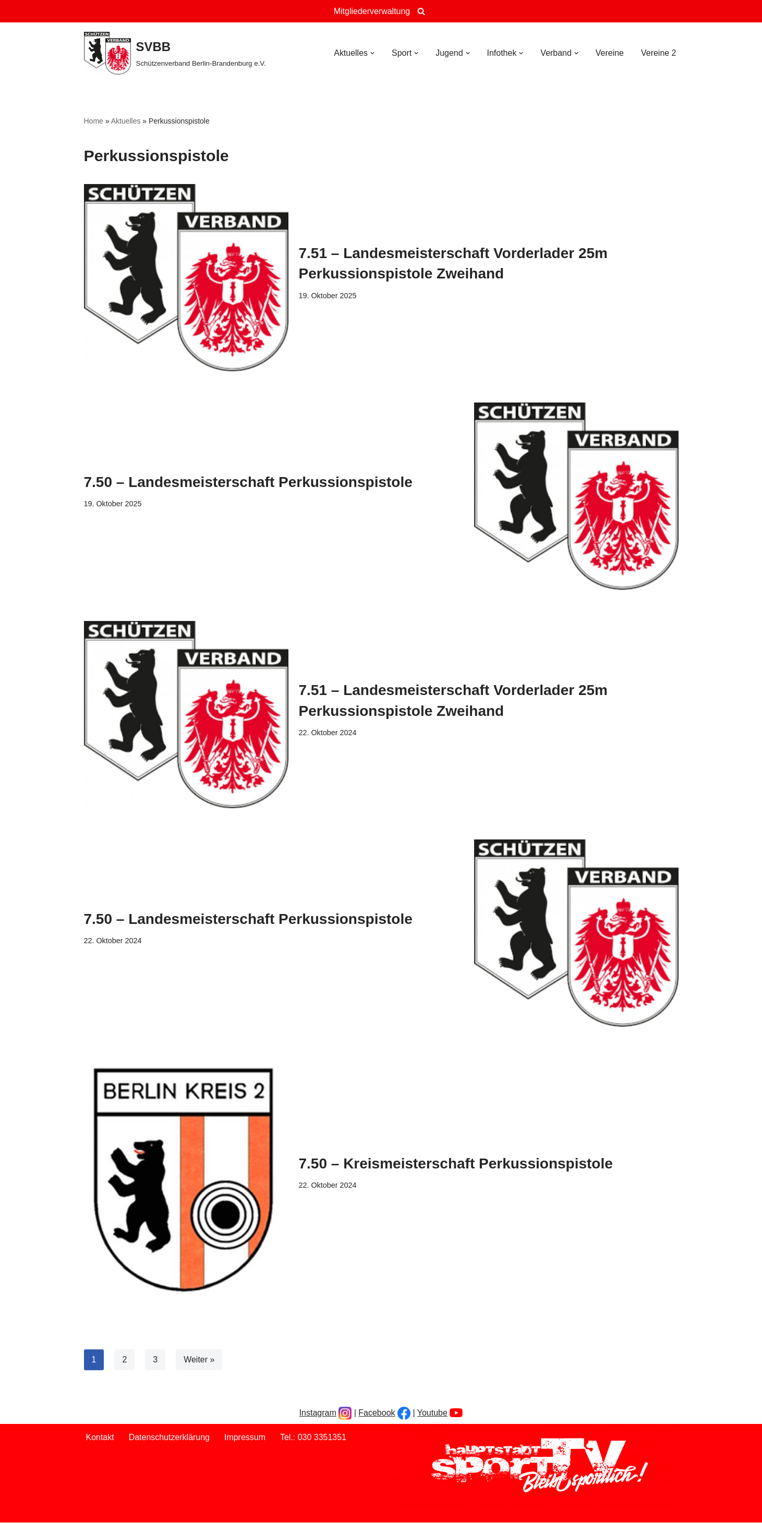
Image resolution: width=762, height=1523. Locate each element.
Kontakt (100, 1437)
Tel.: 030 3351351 (314, 1437)
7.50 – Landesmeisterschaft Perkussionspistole (248, 482)
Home (93, 121)
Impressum (244, 1437)
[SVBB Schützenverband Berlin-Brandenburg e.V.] (175, 53)
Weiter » (199, 1359)
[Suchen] (421, 11)
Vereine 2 (658, 52)
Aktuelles (126, 121)
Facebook (376, 1412)
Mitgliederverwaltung (372, 11)
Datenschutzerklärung (169, 1437)
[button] (372, 53)
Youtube (432, 1412)
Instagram (317, 1412)
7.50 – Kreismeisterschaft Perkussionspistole (456, 1163)
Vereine (610, 52)
